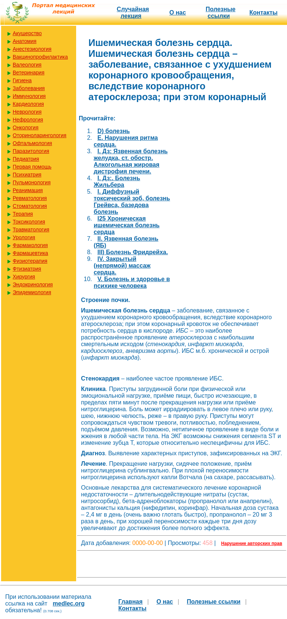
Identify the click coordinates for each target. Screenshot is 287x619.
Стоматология (30, 206)
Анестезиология (32, 49)
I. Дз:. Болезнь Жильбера (117, 181)
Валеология (27, 65)
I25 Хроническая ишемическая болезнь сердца (127, 225)
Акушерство (27, 33)
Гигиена (22, 80)
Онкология (25, 127)
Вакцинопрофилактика (40, 57)
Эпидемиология (32, 292)
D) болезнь (113, 131)
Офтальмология (32, 143)
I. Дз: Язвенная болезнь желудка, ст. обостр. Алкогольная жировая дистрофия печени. (131, 161)
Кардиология (28, 104)
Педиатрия (26, 159)
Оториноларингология (39, 135)
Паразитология (31, 151)
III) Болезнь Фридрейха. (132, 252)
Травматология (31, 229)
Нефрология (28, 120)
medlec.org (68, 603)
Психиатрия (27, 175)
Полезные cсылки (220, 12)
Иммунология (29, 96)
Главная (130, 601)
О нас (177, 12)
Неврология (27, 112)
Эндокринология (33, 284)
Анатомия (25, 41)
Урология (24, 237)
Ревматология (30, 198)
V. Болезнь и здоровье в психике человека (132, 282)
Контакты (263, 12)
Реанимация (28, 190)
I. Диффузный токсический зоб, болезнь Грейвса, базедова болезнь (132, 201)
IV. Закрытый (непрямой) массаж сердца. (122, 265)
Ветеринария (28, 73)
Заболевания (29, 88)
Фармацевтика (30, 253)
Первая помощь (32, 167)
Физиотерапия (30, 261)
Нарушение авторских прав (251, 543)
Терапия (23, 214)
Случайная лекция (133, 12)
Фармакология (30, 245)
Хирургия (24, 277)
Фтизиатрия (27, 269)
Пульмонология (31, 182)
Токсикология (29, 222)
